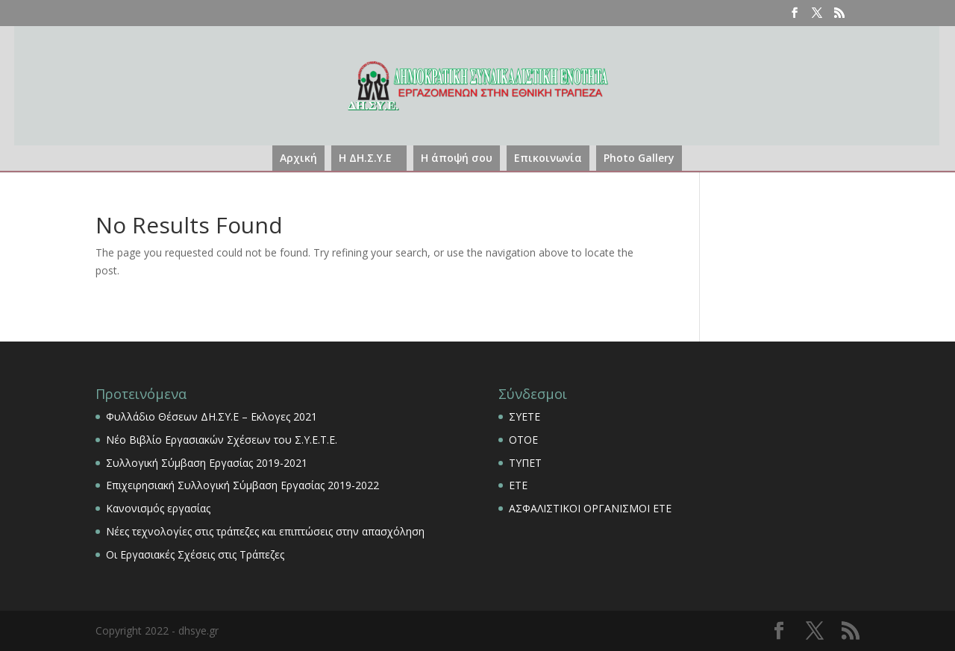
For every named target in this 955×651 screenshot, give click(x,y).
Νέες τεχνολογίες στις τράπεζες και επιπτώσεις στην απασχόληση (265, 531)
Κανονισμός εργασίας (158, 508)
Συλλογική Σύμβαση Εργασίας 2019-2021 (206, 463)
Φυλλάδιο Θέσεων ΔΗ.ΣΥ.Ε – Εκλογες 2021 (211, 416)
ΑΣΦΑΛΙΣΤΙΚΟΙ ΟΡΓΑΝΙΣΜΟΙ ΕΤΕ (590, 508)
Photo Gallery (639, 158)
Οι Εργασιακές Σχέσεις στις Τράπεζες (195, 554)
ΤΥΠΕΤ (525, 463)
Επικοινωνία (548, 158)
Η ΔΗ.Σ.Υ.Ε (365, 158)
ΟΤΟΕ (523, 440)
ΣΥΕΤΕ (524, 416)
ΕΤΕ (518, 485)
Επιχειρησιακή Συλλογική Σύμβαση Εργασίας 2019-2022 (242, 485)
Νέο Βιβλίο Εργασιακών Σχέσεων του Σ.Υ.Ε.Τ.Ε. (221, 440)
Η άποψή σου (456, 158)
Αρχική (298, 158)
